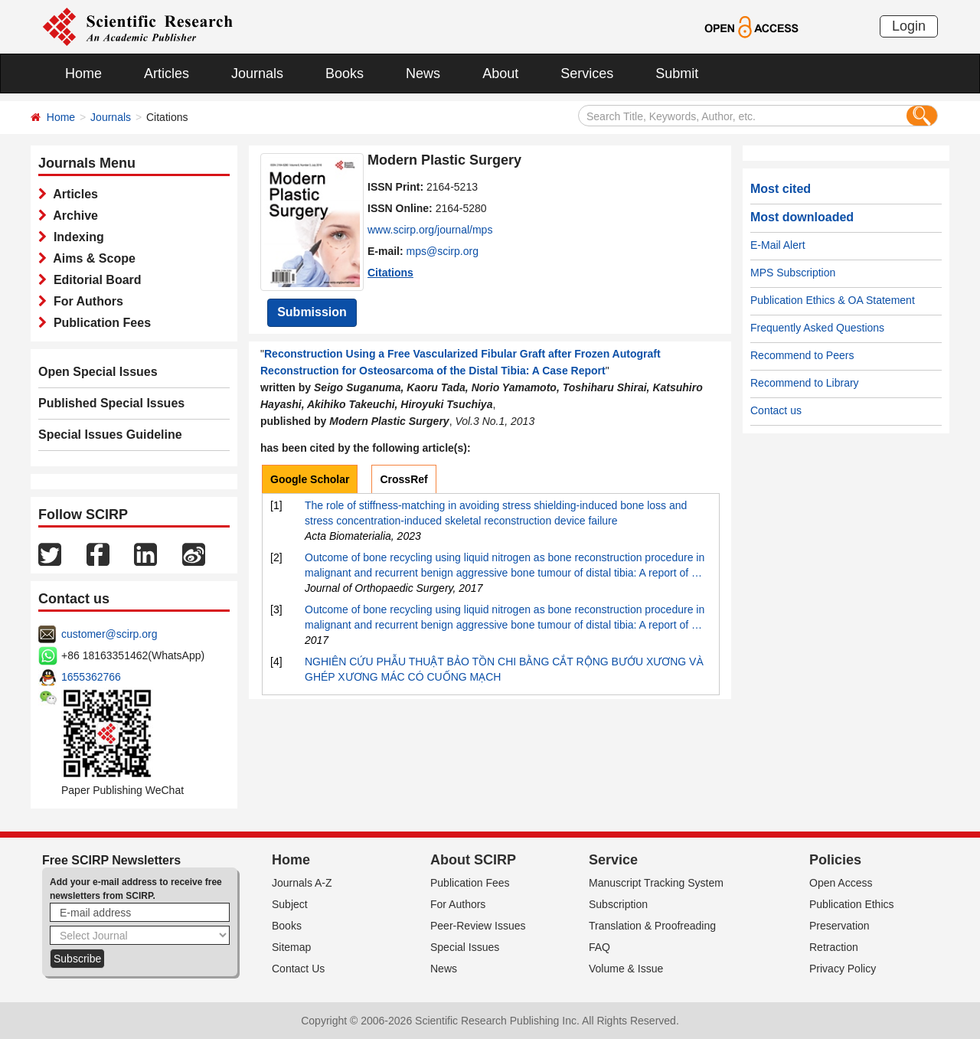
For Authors (85, 301)
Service (613, 859)
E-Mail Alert (777, 245)
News (423, 73)
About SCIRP (473, 859)
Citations (390, 272)
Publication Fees (99, 322)
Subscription (618, 904)
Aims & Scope (91, 258)
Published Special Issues (111, 403)
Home (83, 73)
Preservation (839, 926)
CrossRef (403, 479)
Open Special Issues (98, 371)
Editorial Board (94, 279)
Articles (166, 73)
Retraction (833, 947)
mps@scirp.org (443, 251)
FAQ (599, 947)
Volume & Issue (626, 968)
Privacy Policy (842, 968)
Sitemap (291, 947)
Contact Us (298, 968)
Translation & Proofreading (652, 926)
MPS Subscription (792, 272)
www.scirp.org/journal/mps (430, 230)
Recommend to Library (804, 383)
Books (344, 73)
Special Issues (464, 947)
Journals (257, 73)
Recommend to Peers (802, 355)
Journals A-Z (302, 883)
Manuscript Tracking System (656, 883)
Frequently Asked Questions (817, 328)
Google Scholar (309, 479)
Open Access (841, 883)
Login (909, 26)
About (500, 73)
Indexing (75, 236)
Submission (312, 312)
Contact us (776, 410)
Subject (290, 904)
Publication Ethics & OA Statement (832, 300)
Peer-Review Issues (478, 926)
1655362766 (91, 677)
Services (586, 73)
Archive (72, 215)
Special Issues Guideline (110, 434)
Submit (676, 73)
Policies (835, 859)
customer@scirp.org (109, 634)
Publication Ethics (851, 904)
